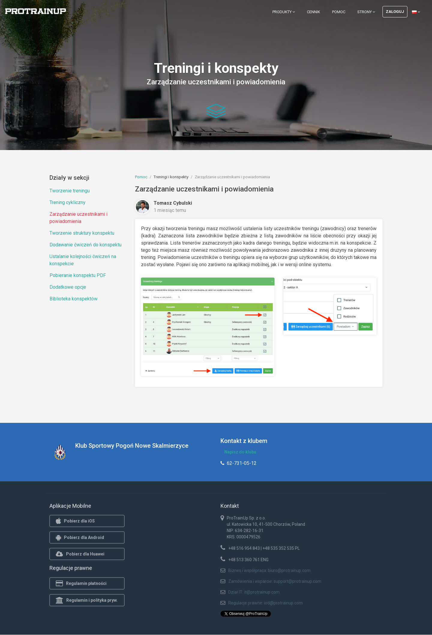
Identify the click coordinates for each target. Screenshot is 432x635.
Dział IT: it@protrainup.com (254, 592)
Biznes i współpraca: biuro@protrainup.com (269, 570)
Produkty (283, 12)
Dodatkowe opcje (68, 287)
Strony (366, 12)
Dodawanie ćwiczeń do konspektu (86, 245)
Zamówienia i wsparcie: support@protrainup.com (274, 581)
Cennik (313, 12)
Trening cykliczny (68, 202)
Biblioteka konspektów (74, 299)
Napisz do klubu (240, 452)
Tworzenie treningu (70, 191)
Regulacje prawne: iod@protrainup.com (265, 602)
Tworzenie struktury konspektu (82, 233)
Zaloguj (395, 11)
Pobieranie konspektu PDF (78, 275)
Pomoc (338, 12)
